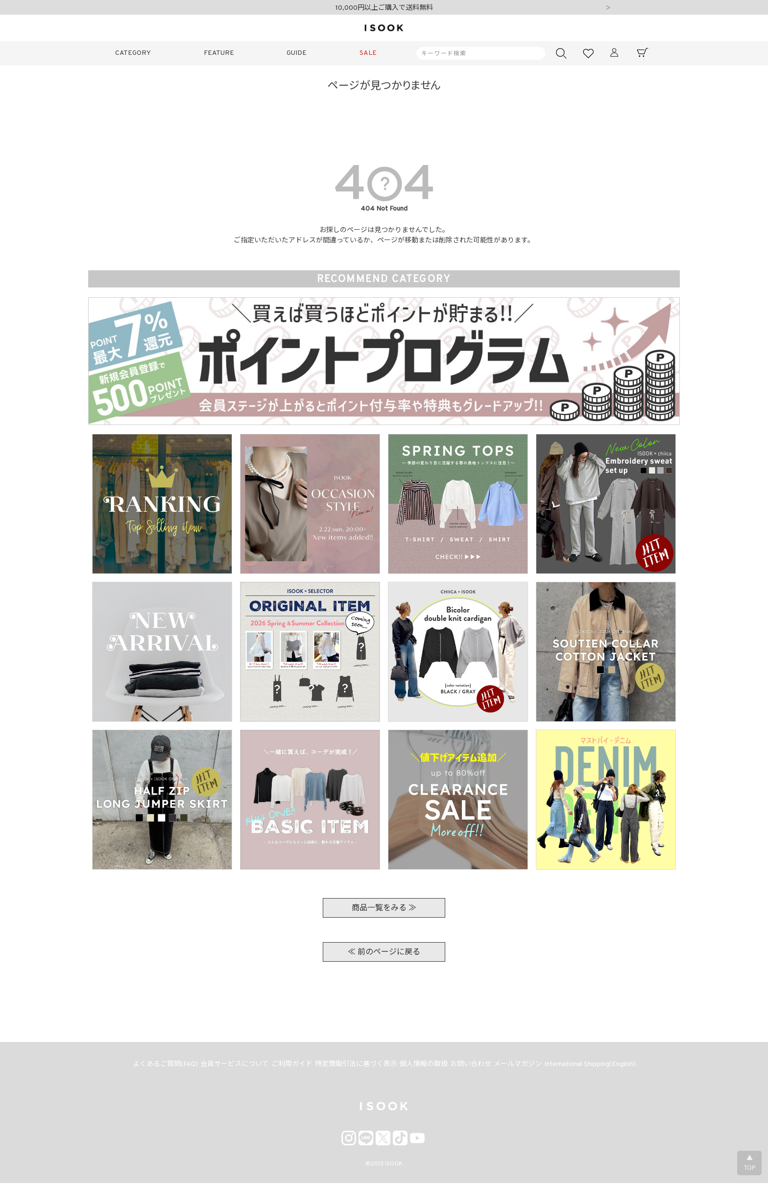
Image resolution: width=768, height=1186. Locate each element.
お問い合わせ (475, 1066)
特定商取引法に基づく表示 (354, 1066)
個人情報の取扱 (425, 1066)
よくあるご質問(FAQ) (155, 1066)
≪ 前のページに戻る (384, 952)
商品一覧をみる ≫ (384, 908)
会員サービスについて (227, 1066)
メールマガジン (525, 1066)
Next (608, 8)
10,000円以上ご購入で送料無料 (384, 8)
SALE (368, 53)
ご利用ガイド (287, 1066)
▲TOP (749, 1163)
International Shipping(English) (600, 1066)
